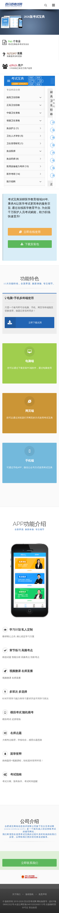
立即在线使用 (30, 232)
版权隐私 (29, 894)
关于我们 (16, 894)
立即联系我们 (29, 863)
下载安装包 (30, 244)
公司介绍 (29, 821)
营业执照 (33, 907)
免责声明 (43, 894)
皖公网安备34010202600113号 (31, 904)
